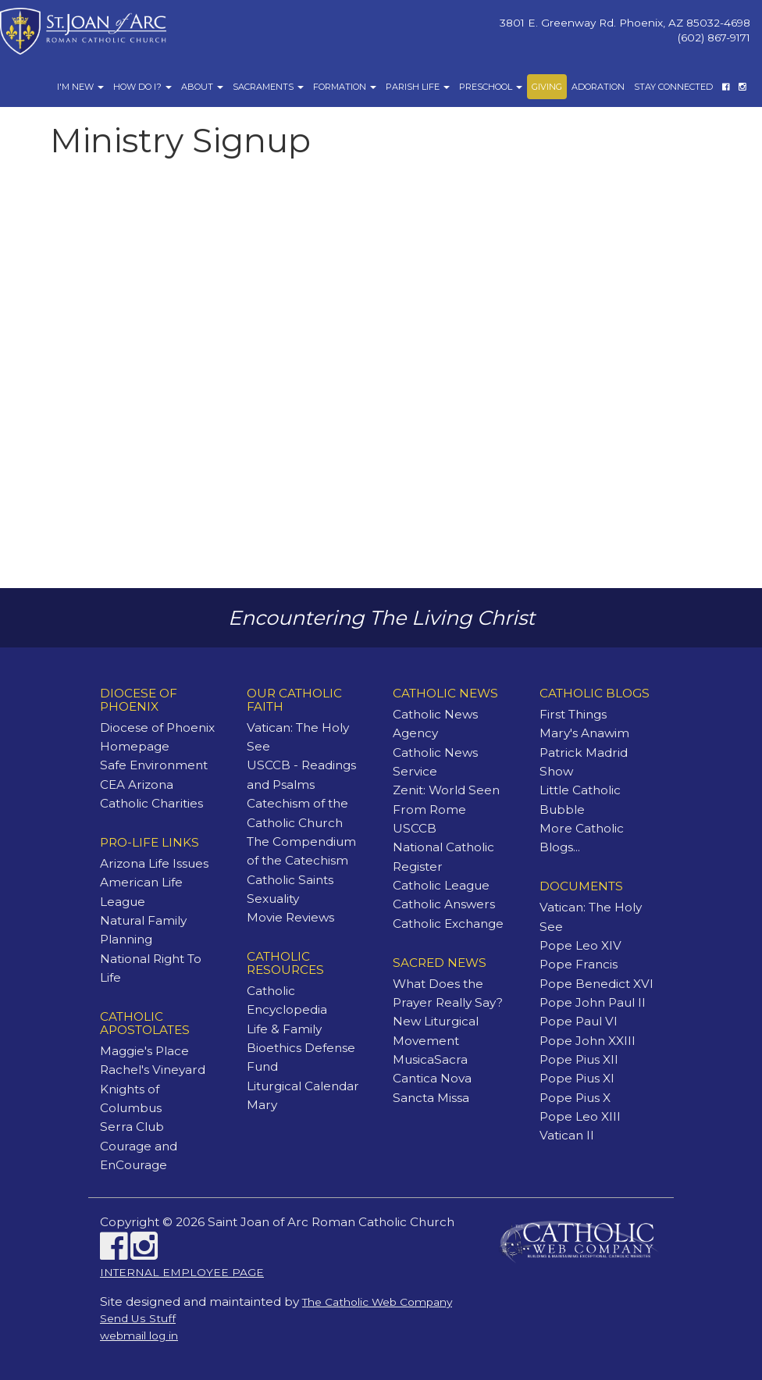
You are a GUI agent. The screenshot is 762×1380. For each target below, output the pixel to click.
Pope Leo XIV (580, 945)
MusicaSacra (430, 1059)
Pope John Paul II (592, 1002)
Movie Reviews (290, 917)
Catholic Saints (290, 879)
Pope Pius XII (578, 1059)
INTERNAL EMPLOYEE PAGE (182, 1272)
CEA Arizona (136, 784)
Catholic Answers (444, 904)
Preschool (490, 86)
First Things (573, 714)
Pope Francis (578, 964)
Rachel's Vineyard (152, 1069)
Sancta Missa (431, 1097)
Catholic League (441, 885)
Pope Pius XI (576, 1078)
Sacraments (268, 86)
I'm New (80, 86)
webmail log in (139, 1335)
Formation (344, 86)
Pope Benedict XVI (596, 983)
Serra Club (132, 1126)
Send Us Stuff (138, 1318)
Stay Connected (673, 86)
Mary (262, 1104)
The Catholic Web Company (377, 1302)
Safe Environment (154, 765)
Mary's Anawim (584, 733)
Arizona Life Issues (154, 863)
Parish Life (418, 86)
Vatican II (566, 1135)
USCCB (414, 828)
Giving (547, 86)
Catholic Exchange (448, 923)
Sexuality (273, 898)
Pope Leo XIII (580, 1116)
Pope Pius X (575, 1097)
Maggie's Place (144, 1050)
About (202, 86)
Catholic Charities (151, 803)
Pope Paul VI (578, 1021)
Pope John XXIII (587, 1040)
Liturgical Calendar (303, 1086)
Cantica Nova (432, 1078)
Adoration (598, 86)
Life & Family (284, 1029)
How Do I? (142, 86)
